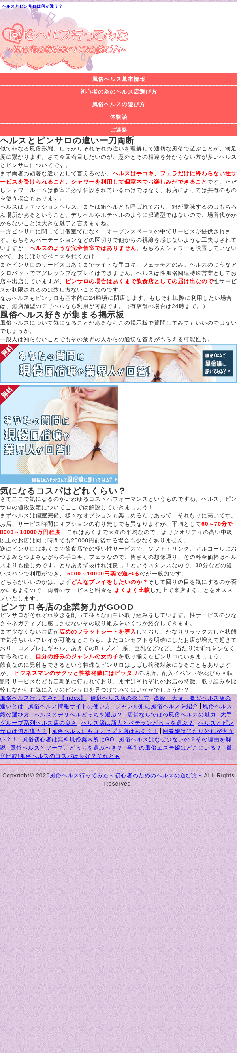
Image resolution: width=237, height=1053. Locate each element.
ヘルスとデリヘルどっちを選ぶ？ (78, 714)
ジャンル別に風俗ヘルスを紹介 (156, 706)
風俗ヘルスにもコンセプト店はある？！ (105, 731)
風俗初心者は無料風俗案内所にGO (68, 739)
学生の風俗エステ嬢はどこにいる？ (174, 748)
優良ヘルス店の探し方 (120, 698)
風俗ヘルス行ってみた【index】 (43, 698)
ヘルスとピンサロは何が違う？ (32, 6)
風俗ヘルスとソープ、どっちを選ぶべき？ (66, 748)
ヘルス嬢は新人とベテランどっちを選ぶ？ (137, 723)
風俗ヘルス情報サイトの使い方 (69, 706)
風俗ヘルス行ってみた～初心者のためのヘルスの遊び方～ (127, 775)
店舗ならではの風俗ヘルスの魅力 (171, 714)
